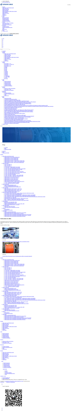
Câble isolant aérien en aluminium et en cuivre (11, 206)
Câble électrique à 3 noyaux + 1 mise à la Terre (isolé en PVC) (14, 180)
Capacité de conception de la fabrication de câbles (12, 99)
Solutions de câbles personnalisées (9, 87)
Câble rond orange (5, 10)
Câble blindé (4, 313)
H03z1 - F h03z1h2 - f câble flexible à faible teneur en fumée (14, 198)
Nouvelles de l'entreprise (6, 21)
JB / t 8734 (6, 77)
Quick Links (5, 368)
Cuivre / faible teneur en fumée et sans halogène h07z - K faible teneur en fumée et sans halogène (19, 194)
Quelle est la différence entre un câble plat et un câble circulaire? (14, 112)
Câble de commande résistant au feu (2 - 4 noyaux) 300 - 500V (14, 202)
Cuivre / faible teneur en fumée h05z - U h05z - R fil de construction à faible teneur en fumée (19, 192)
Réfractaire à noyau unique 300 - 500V (10, 305)
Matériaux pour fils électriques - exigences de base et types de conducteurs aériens (17, 116)
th (2, 42)
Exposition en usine (5, 18)
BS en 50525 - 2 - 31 (7, 62)
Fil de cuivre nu (6, 208)
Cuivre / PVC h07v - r (7, 165)
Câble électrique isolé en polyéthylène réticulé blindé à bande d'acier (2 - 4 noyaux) (17, 214)
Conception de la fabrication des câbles (10, 98)
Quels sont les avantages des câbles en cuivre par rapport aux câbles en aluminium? (17, 119)
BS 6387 (5, 68)
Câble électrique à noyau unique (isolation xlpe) (12, 156)
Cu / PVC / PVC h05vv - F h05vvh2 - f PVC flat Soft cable (13, 175)
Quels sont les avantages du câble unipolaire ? (11, 122)
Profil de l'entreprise (5, 17)
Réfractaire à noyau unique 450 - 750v (10, 201)
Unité (3, 16)
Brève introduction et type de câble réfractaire (11, 111)
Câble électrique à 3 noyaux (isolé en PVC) (11, 177)
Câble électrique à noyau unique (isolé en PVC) (11, 279)
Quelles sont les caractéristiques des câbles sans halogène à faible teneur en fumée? (17, 101)
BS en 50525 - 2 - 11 (7, 64)
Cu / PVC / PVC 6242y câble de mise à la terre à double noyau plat (15, 171)
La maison (4, 50)
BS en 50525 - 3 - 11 (7, 65)
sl (2, 46)
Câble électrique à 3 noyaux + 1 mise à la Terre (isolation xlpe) (14, 159)
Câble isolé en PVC (5, 8)
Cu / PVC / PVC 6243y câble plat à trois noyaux (12, 172)
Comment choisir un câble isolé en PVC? (10, 107)
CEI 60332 (6, 72)
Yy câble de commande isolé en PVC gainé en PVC (12, 289)
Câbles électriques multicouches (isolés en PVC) (12, 179)
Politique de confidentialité (10, 381)
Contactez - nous (5, 123)
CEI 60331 (6, 71)
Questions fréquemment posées (7, 27)
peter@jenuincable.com (6, 2)
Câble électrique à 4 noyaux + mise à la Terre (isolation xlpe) (14, 161)
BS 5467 (5, 69)
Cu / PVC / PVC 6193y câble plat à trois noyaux (12, 169)
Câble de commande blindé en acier (10, 210)
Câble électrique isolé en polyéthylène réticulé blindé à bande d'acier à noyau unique (17, 213)
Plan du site (2, 381)
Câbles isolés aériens (5, 13)
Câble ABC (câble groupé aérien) (9, 205)
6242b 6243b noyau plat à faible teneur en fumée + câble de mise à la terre (16, 197)
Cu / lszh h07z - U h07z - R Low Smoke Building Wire (13, 296)
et (2, 44)
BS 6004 (5, 66)
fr (2, 38)
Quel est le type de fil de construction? (10, 108)
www (3, 37)
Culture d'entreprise (7, 81)
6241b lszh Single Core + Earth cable (10, 196)
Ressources (4, 25)
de (2, 39)
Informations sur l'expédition (7, 24)
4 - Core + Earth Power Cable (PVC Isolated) (11, 182)
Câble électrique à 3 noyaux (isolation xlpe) (11, 261)
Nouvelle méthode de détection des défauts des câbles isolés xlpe (14, 103)
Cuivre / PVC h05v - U (8, 163)
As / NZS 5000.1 (7, 75)
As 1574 (5, 76)
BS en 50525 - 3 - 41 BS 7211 (9, 63)
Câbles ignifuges (5, 12)
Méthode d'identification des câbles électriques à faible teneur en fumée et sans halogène (18, 109)
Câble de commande (5, 9)
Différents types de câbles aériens (9, 113)
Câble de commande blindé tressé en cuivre (11, 288)
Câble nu (3, 207)
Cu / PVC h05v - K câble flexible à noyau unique (12, 269)
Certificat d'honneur (5, 19)
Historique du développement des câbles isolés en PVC (13, 106)
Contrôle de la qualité (5, 20)
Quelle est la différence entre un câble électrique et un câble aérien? (15, 114)
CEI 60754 (6, 73)
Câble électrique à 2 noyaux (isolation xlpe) (11, 157)
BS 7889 (5, 67)
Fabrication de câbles (7, 97)
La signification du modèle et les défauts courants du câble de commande (16, 117)
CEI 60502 (6, 70)
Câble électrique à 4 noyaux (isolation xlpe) (11, 158)
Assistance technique (5, 26)
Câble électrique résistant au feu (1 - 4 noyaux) (11, 203)
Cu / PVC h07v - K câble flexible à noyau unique (12, 166)
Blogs (3, 30)
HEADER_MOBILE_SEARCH (14, 33)
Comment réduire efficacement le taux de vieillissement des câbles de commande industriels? (19, 115)
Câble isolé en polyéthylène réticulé (8, 7)
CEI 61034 (6, 74)
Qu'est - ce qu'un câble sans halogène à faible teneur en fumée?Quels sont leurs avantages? (18, 110)
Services (3, 85)
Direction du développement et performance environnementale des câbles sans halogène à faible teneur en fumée (22, 120)
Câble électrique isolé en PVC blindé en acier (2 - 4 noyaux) (14, 212)
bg (2, 45)
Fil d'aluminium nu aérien (8, 209)
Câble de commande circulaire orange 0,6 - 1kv (11, 190)
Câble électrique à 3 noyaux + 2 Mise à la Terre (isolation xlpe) (14, 160)
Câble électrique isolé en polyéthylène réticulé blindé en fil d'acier (14, 215)
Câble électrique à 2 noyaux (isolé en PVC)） (11, 280)
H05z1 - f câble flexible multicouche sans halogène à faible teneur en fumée (16, 199)
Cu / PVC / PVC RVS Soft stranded (10, 173)
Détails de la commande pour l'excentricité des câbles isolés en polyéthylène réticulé (17, 102)
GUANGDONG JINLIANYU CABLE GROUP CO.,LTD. (14, 380)
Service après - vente (5, 23)
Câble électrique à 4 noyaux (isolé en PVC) (11, 178)
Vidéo (3, 28)
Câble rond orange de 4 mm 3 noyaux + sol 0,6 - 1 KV (13, 188)
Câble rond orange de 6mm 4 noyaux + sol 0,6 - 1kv (12, 189)
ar (2, 40)
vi (2, 41)
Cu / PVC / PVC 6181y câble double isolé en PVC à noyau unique (14, 167)
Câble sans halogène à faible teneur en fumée (9, 11)
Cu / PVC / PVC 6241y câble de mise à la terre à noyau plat (14, 170)
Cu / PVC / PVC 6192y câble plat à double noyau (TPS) (13, 168)
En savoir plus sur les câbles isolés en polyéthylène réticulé (13, 118)
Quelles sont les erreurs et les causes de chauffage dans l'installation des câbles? (17, 121)
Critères (3, 15)
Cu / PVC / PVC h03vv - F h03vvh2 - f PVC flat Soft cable (13, 174)
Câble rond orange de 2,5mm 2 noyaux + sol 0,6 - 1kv (13, 187)
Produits (3, 6)
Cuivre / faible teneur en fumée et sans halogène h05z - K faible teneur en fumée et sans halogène (19, 297)
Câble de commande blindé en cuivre (10, 184)
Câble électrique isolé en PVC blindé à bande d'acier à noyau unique (15, 211)
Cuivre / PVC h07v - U (8, 164)
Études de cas (4, 29)
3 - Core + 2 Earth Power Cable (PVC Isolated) (11, 181)
